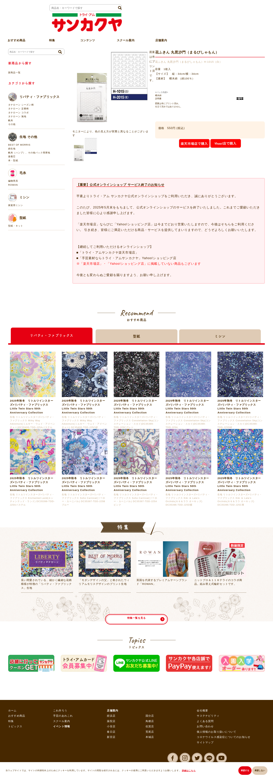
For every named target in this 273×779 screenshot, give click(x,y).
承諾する (242, 771)
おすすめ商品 (16, 715)
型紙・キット (15, 225)
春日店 (111, 731)
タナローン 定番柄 (18, 108)
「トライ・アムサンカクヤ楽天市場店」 (109, 252)
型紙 (17, 218)
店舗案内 (161, 25)
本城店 (150, 737)
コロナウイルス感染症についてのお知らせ (223, 737)
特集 (11, 721)
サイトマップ (205, 742)
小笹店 (111, 726)
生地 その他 (22, 137)
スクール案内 (126, 25)
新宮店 (111, 737)
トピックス (15, 726)
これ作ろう (60, 710)
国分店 (150, 715)
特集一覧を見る (136, 612)
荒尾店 (150, 731)
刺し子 (100, 40)
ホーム (75, 40)
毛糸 (17, 173)
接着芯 (12, 156)
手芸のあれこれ (63, 715)
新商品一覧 (14, 72)
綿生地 (12, 148)
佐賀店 (150, 726)
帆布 (10, 120)
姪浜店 (111, 715)
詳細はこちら (190, 771)
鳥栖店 (150, 721)
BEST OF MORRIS (19, 145)
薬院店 (111, 721)
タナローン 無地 (17, 116)
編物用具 (13, 181)
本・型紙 (13, 160)
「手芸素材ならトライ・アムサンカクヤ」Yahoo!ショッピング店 (127, 258)
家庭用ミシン (15, 205)
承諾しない (260, 771)
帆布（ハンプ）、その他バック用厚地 (29, 152)
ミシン (19, 197)
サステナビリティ (208, 715)
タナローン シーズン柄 (21, 104)
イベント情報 (61, 726)
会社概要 (202, 710)
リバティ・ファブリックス (34, 97)
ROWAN (13, 185)
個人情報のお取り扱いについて (216, 731)
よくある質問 (205, 721)
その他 (12, 124)
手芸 (88, 40)
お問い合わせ (205, 726)
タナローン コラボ (18, 112)
